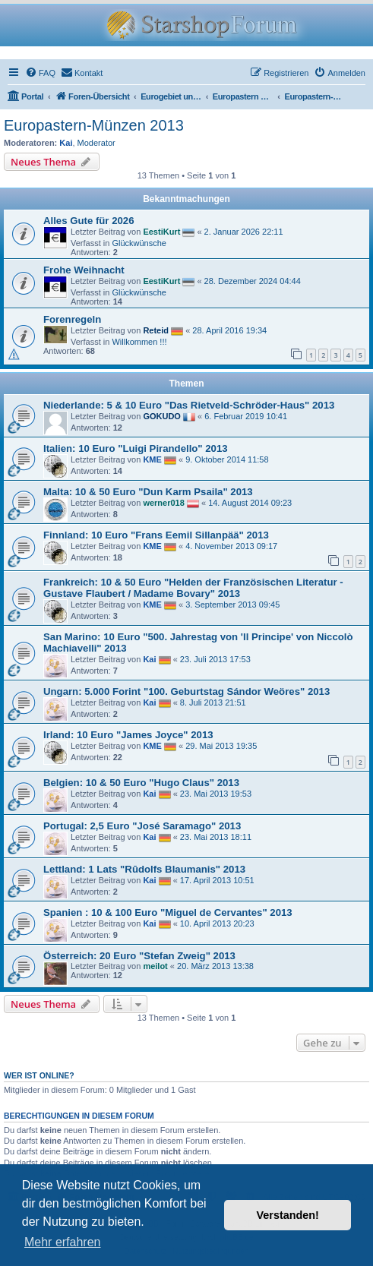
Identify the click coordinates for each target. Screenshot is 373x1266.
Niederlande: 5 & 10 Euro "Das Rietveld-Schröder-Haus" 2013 (188, 405)
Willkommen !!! (139, 341)
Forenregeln (72, 319)
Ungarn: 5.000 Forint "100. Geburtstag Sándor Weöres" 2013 (186, 691)
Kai (65, 142)
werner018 (163, 502)
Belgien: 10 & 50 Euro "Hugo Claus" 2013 (141, 782)
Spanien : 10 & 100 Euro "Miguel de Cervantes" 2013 (167, 912)
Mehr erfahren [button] (62, 1242)
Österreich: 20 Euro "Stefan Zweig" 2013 (139, 955)
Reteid (156, 330)
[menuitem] (40, 73)
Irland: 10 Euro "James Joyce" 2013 (128, 734)
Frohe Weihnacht (84, 270)
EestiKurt (161, 231)
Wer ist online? (39, 1075)
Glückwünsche (139, 243)
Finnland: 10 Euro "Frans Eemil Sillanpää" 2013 (156, 535)
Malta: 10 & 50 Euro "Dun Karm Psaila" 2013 (148, 491)
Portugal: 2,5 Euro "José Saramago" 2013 (142, 826)
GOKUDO (162, 415)
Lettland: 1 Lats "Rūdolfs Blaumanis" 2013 (144, 869)
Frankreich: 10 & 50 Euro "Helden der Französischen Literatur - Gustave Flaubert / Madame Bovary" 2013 (193, 587)
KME (152, 458)
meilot (155, 966)
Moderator (96, 142)
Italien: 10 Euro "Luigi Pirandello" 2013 (135, 448)
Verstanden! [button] (288, 1215)
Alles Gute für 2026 (88, 220)
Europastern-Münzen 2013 (94, 125)
